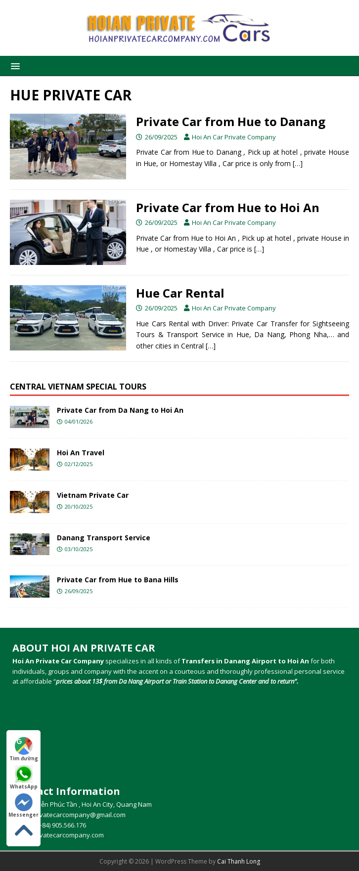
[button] (13, 65)
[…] (298, 163)
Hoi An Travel (80, 452)
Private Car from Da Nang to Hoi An (120, 410)
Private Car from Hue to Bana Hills (118, 579)
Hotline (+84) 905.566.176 (49, 825)
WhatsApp (24, 777)
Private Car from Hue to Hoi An (227, 207)
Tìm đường (23, 749)
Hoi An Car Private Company (234, 136)
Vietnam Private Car (93, 495)
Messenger (23, 805)
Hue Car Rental (180, 293)
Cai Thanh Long (238, 861)
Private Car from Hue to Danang (230, 121)
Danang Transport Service (103, 537)
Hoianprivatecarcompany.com (59, 834)
